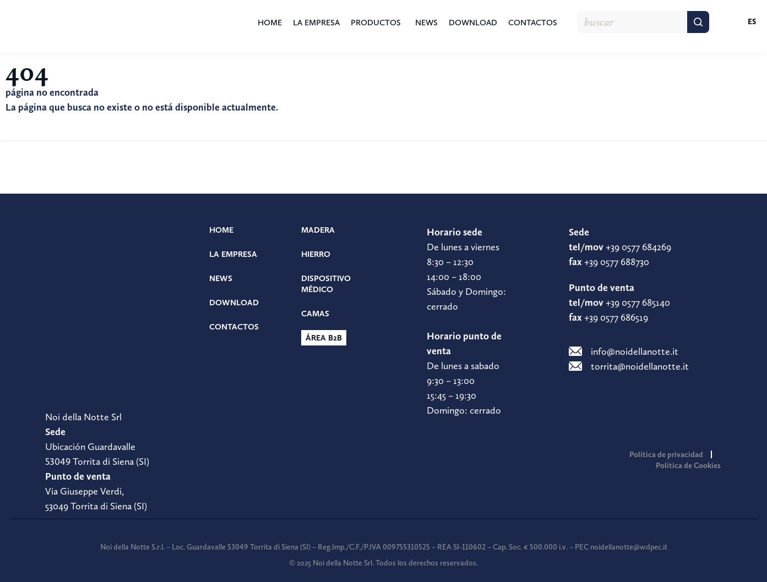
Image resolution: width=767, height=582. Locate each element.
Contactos (532, 23)
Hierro (315, 254)
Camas (315, 314)
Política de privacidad (666, 454)
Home (270, 23)
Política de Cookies (688, 465)
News (426, 23)
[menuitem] (741, 22)
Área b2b (324, 338)
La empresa (316, 23)
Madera (318, 230)
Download (473, 23)
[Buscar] (698, 22)
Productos (376, 23)
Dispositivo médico (326, 283)
